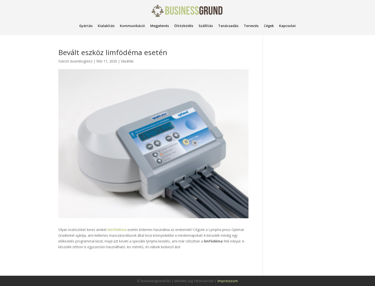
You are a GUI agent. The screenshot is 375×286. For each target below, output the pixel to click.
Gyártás (86, 25)
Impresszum (227, 281)
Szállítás (206, 25)
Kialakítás (106, 25)
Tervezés (251, 25)
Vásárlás (127, 61)
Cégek (269, 25)
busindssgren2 (81, 61)
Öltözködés (183, 25)
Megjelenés (159, 25)
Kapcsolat (287, 25)
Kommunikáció (132, 25)
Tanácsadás (228, 25)
